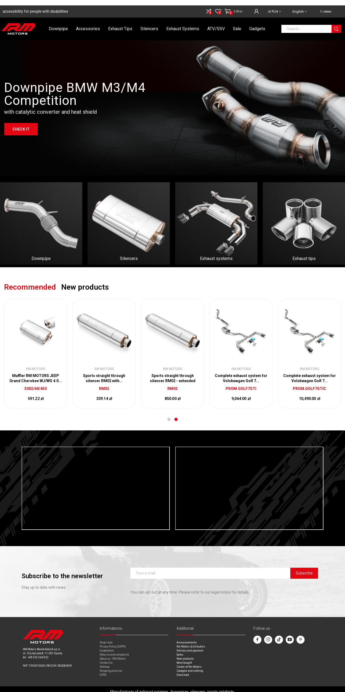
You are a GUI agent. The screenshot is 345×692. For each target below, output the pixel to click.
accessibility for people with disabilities (35, 6)
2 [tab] (176, 414)
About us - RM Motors (113, 653)
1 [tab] (169, 414)
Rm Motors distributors (191, 641)
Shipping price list (111, 665)
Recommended (30, 282)
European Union (326, 6)
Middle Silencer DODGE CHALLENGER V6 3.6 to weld (172, 373)
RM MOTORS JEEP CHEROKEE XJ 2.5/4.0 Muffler (241, 373)
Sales (180, 649)
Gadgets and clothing (190, 665)
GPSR (103, 669)
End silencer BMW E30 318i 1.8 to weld (309, 373)
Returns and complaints (114, 649)
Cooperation (107, 645)
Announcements (187, 637)
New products (85, 282)
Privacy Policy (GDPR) (113, 641)
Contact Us (106, 657)
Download (183, 669)
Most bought (184, 657)
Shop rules (106, 637)
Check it (21, 139)
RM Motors (35, 363)
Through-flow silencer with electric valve (36, 373)
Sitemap (104, 661)
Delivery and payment (190, 645)
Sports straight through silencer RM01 (104, 373)
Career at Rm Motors (189, 661)
